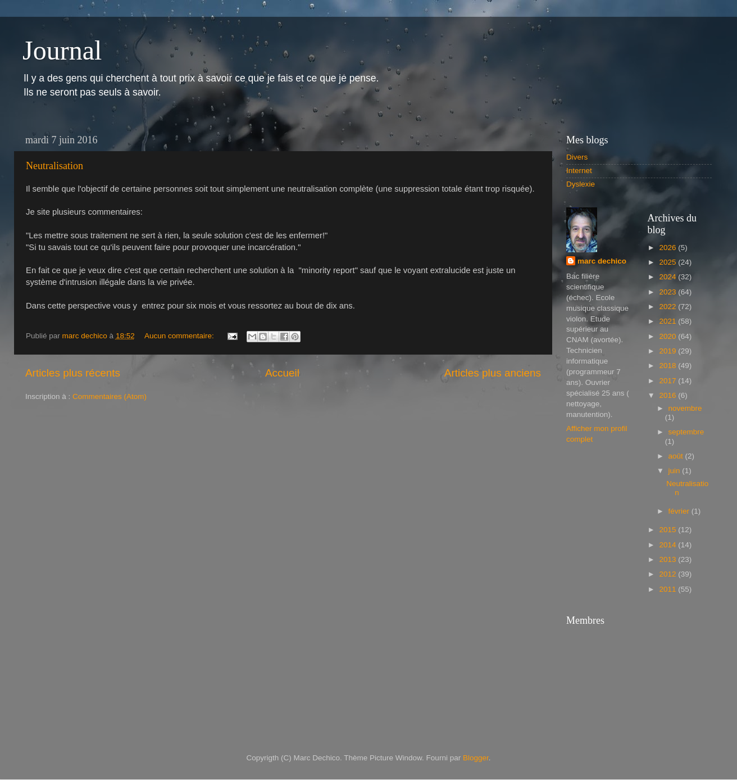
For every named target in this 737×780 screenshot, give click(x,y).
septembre (686, 432)
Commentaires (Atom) (109, 396)
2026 (668, 247)
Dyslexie (580, 184)
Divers (577, 157)
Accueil (282, 373)
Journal (62, 50)
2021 (668, 321)
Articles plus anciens (492, 373)
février (679, 511)
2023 (668, 292)
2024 (668, 277)
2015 (668, 529)
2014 (668, 545)
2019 (668, 351)
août (676, 456)
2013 (668, 559)
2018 (668, 365)
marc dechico (601, 261)
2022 (668, 306)
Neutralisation (54, 165)
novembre (685, 408)
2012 (668, 574)
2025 (668, 262)
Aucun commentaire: (180, 336)
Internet (579, 170)
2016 (668, 395)
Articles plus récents (72, 373)
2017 (668, 381)
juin (675, 470)
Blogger (476, 758)
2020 (668, 336)
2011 (668, 589)
